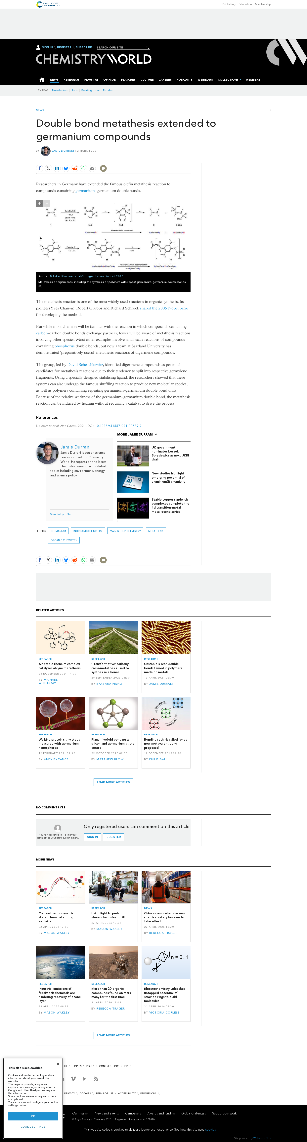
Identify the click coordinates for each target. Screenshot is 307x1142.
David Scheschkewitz (85, 364)
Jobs (74, 90)
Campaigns (133, 1113)
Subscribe (84, 47)
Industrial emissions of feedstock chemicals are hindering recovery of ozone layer (60, 995)
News (40, 110)
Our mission (80, 1113)
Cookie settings (33, 1126)
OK (33, 1116)
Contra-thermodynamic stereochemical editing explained (56, 917)
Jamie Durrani (63, 150)
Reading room (90, 90)
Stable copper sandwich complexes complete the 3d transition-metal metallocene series (170, 506)
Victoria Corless (164, 1012)
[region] (33, 1098)
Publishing (229, 4)
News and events (107, 1113)
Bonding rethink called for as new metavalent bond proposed (165, 744)
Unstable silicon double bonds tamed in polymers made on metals (163, 668)
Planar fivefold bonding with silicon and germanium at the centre (113, 744)
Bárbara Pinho (109, 684)
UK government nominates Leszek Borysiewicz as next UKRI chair (170, 453)
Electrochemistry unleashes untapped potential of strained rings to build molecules (164, 995)
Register (64, 47)
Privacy (69, 1093)
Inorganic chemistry (87, 531)
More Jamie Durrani (135, 434)
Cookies (85, 1093)
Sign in (92, 837)
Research (45, 659)
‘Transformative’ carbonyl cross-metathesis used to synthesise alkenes (110, 668)
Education (245, 4)
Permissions (148, 1093)
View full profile (60, 514)
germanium (85, 190)
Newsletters (60, 90)
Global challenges (193, 1113)
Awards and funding (161, 1113)
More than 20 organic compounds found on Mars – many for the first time (112, 993)
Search (147, 47)
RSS (126, 1066)
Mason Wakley (57, 933)
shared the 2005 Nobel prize (164, 308)
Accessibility (127, 1093)
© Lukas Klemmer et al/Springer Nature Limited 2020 (86, 276)
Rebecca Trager (163, 933)
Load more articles (113, 782)
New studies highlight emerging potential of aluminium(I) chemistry (168, 477)
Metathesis (155, 531)
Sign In (47, 47)
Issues (90, 1066)
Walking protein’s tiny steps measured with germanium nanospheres (59, 744)
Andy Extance (56, 759)
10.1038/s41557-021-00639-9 (118, 426)
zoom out (46, 203)
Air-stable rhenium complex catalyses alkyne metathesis (59, 666)
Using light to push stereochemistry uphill (108, 915)
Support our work (224, 1113)
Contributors (109, 1066)
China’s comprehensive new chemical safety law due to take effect (164, 917)
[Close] (58, 1064)
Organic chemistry (64, 540)
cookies (210, 1129)
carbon (42, 333)
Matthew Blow (110, 759)
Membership (263, 4)
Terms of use (104, 1093)
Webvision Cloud (263, 1138)
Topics (77, 1066)
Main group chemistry (125, 531)
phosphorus (65, 346)
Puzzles (108, 90)
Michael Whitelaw (48, 681)
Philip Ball (158, 759)
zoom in (39, 203)
